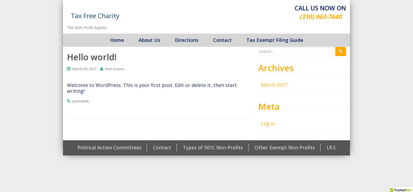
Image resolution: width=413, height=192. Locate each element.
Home (117, 40)
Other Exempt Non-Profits (285, 147)
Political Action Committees (109, 147)
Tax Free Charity (95, 15)
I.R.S (331, 147)
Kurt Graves (115, 68)
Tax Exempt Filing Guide (274, 40)
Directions (187, 40)
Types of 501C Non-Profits (213, 147)
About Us (149, 40)
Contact (222, 40)
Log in (268, 123)
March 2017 (274, 85)
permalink (81, 101)
